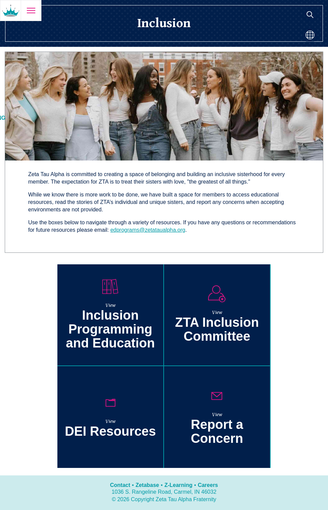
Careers (208, 485)
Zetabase (147, 485)
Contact (120, 485)
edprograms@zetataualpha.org (147, 230)
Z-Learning (178, 485)
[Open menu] (31, 10)
